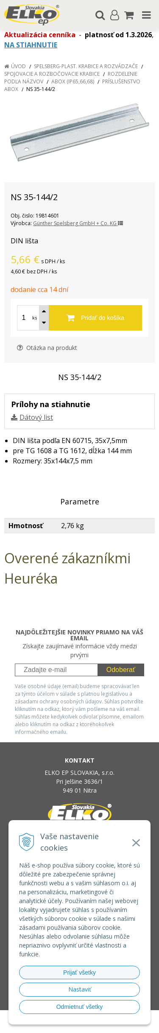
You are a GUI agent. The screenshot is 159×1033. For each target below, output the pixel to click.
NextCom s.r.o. (95, 1025)
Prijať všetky (79, 972)
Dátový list (36, 417)
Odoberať (120, 669)
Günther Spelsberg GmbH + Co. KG (78, 223)
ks (34, 317)
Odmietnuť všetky (79, 1006)
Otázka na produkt (47, 348)
